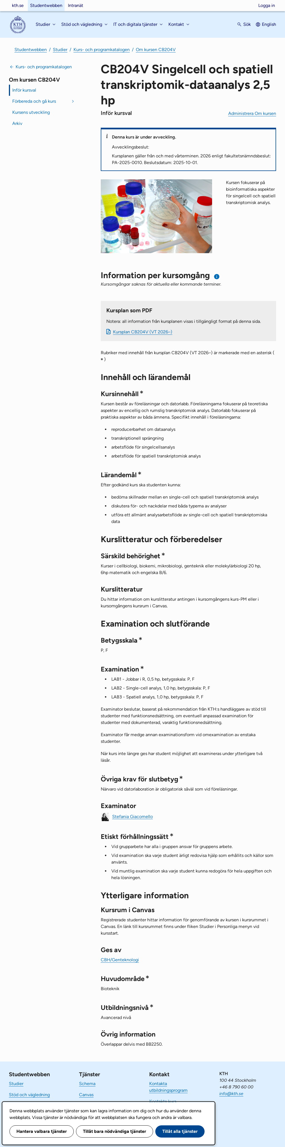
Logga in (266, 5)
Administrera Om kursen (252, 113)
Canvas (86, 1094)
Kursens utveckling (31, 112)
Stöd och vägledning (29, 1094)
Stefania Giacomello (132, 816)
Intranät (75, 5)
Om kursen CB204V (156, 49)
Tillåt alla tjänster (180, 1131)
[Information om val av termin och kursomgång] (217, 276)
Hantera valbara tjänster (41, 1131)
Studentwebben (46, 5)
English (269, 24)
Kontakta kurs (162, 1101)
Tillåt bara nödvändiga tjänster (114, 1131)
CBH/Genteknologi (120, 959)
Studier (60, 49)
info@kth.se (231, 1093)
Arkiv (17, 123)
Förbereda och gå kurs (34, 101)
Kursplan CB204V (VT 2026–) (142, 331)
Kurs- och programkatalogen (101, 49)
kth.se (18, 5)
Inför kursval (24, 90)
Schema (87, 1083)
